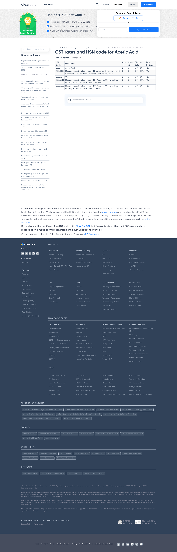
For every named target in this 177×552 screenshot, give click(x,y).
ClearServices (54, 262)
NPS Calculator (92, 234)
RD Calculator (108, 379)
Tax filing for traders (110, 290)
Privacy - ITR (76, 544)
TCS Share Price (113, 454)
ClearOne (79, 290)
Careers (25, 282)
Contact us (26, 278)
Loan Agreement (135, 342)
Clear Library (26, 297)
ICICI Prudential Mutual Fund (132, 434)
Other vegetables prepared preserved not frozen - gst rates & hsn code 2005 (35, 90)
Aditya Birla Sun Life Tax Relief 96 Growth (38, 414)
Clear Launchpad (109, 294)
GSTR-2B (52, 355)
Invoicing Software (82, 298)
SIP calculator (54, 390)
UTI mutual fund (86, 434)
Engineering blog (28, 293)
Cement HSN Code (136, 290)
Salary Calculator (135, 387)
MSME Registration (109, 309)
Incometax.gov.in (82, 351)
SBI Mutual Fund (29, 434)
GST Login (106, 258)
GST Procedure (54, 336)
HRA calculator (108, 375)
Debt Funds (107, 347)
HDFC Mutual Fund (69, 434)
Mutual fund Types (109, 332)
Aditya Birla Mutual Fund (32, 438)
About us (25, 274)
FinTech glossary (28, 301)
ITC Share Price (97, 454)
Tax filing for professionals (112, 287)
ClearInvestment (55, 258)
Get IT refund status (136, 383)
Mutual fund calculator (57, 383)
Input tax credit (108, 274)
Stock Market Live (29, 454)
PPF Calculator (81, 375)
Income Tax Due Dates (84, 359)
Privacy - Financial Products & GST (95, 544)
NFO (104, 351)
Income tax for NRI (82, 266)
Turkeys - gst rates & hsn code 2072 (34, 169)
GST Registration (55, 328)
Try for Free (148, 4)
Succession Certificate (137, 346)
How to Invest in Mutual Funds (114, 328)
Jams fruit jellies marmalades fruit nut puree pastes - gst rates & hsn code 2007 (35, 106)
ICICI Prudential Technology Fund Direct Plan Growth (42, 410)
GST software (107, 262)
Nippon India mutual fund (48, 434)
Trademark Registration (111, 298)
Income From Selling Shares (86, 355)
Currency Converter (110, 390)
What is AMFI (107, 355)
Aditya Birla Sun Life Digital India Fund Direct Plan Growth (79, 414)
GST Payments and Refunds (59, 347)
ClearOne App (81, 305)
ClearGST (132, 255)
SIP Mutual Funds (109, 340)
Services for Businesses (84, 302)
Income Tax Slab (82, 328)
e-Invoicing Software (137, 262)
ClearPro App (54, 302)
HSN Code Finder (135, 287)
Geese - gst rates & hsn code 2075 (34, 180)
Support (25, 262)
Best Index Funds (74, 473)
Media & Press (27, 285)
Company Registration (111, 302)
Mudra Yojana (134, 335)
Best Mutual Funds (30, 473)
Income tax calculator (57, 375)
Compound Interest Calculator (114, 394)
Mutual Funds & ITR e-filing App (60, 266)
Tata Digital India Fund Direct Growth (80, 410)
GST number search (83, 379)
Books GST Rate (135, 305)
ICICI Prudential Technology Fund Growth (137, 410)
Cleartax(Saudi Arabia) (30, 316)
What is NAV (107, 359)
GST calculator (54, 394)
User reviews (26, 289)
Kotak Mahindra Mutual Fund (107, 434)
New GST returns (109, 266)
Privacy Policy (26, 524)
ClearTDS (132, 266)
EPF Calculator (134, 390)
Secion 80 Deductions (84, 262)
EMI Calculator (54, 379)
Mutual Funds (54, 270)
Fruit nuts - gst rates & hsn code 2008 (35, 113)
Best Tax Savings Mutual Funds (52, 473)
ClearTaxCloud (54, 298)
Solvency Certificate (136, 350)
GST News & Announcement (59, 340)
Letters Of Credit (135, 361)
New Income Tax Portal (84, 347)
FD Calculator (108, 383)
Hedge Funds (107, 344)
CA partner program (56, 287)
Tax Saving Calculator (137, 379)
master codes (109, 212)
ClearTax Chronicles (29, 304)
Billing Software (81, 294)
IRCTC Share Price (81, 454)
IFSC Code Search (82, 383)
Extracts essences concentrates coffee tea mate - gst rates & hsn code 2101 (33, 187)
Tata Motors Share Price (132, 454)
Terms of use (38, 524)
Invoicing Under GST (56, 351)
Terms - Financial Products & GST (56, 544)
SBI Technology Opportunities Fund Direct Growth (41, 418)
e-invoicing (107, 270)
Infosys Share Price (30, 458)
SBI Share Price (65, 454)
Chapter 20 (75, 57)
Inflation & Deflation (136, 339)
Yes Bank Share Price (48, 454)
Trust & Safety (27, 312)
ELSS (104, 336)
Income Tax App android (85, 255)
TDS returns (107, 305)
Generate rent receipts (84, 387)
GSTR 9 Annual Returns (57, 344)
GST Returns (53, 332)
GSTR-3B (52, 359)
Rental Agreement (136, 357)
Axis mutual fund (52, 438)
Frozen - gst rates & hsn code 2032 (34, 131)
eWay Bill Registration (137, 270)
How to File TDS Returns (84, 344)
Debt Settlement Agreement (139, 354)
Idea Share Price (47, 458)
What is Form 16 (81, 336)
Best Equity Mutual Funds (94, 473)
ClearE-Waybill (134, 258)
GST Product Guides (29, 308)
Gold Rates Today (109, 387)
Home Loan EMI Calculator (85, 390)
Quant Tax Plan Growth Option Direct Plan (120, 414)
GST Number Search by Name (140, 394)
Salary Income (81, 340)
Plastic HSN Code (135, 298)
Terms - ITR (39, 544)
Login (132, 4)
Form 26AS (79, 332)
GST (104, 255)
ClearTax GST (83, 226)
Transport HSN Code (136, 294)
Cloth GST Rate (135, 302)
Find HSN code (134, 375)
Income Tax (80, 258)
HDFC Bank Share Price (65, 458)
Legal (111, 544)
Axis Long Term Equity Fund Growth (77, 418)
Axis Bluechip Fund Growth (108, 410)
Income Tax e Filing (56, 255)
